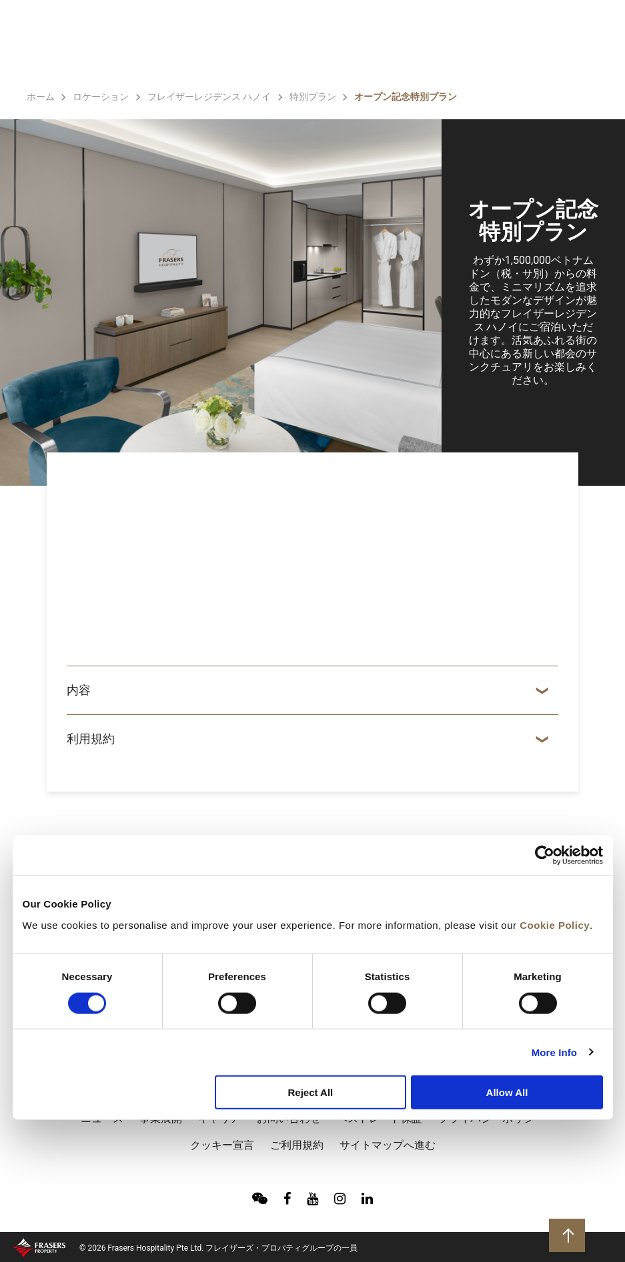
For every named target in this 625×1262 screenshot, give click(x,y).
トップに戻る (568, 1234)
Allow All (507, 1092)
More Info (554, 1051)
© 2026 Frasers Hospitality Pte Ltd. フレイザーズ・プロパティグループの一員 (218, 1248)
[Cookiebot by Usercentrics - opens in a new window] (544, 856)
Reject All (310, 1092)
